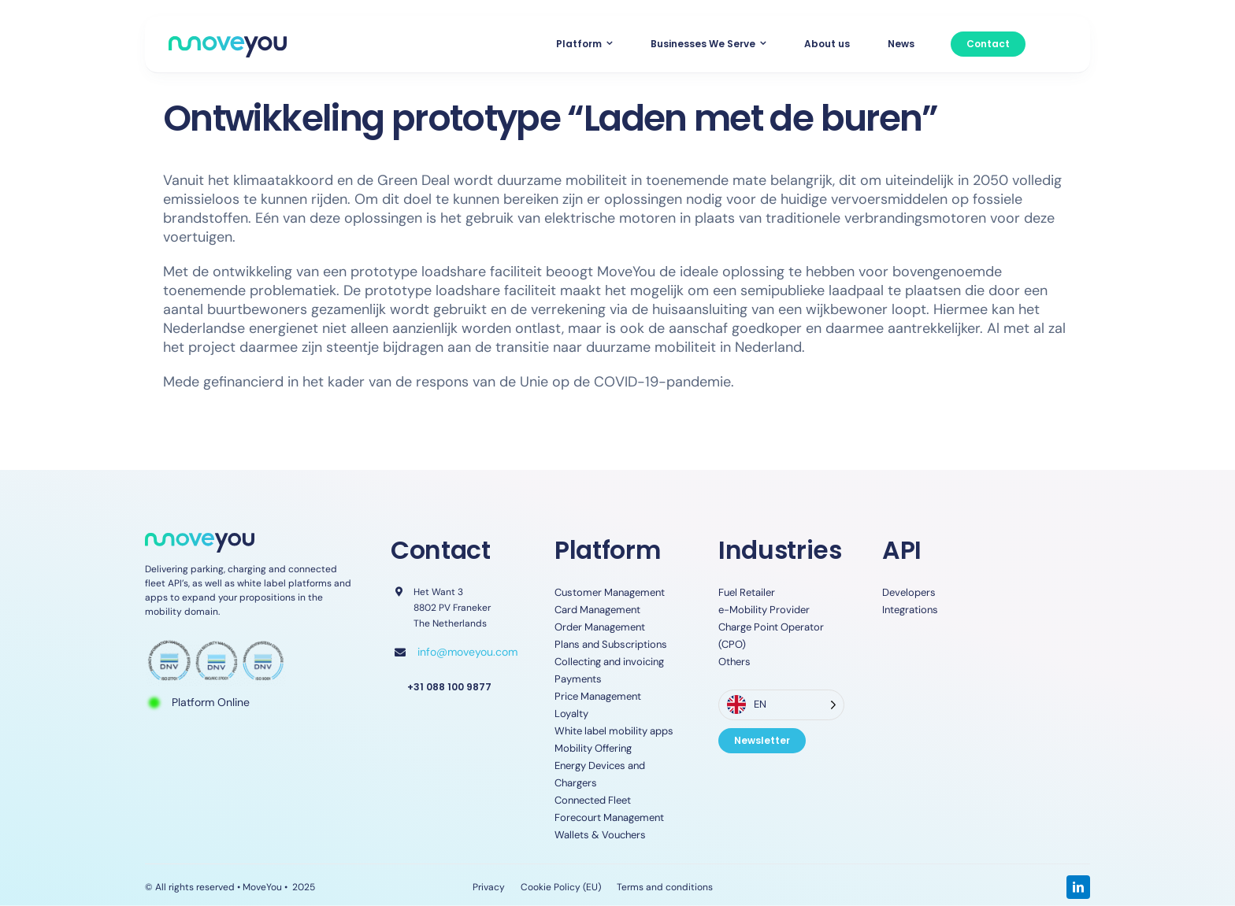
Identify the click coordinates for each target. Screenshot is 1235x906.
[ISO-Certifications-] (216, 643)
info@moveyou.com (467, 652)
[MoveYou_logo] (228, 43)
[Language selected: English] (781, 705)
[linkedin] (1078, 887)
